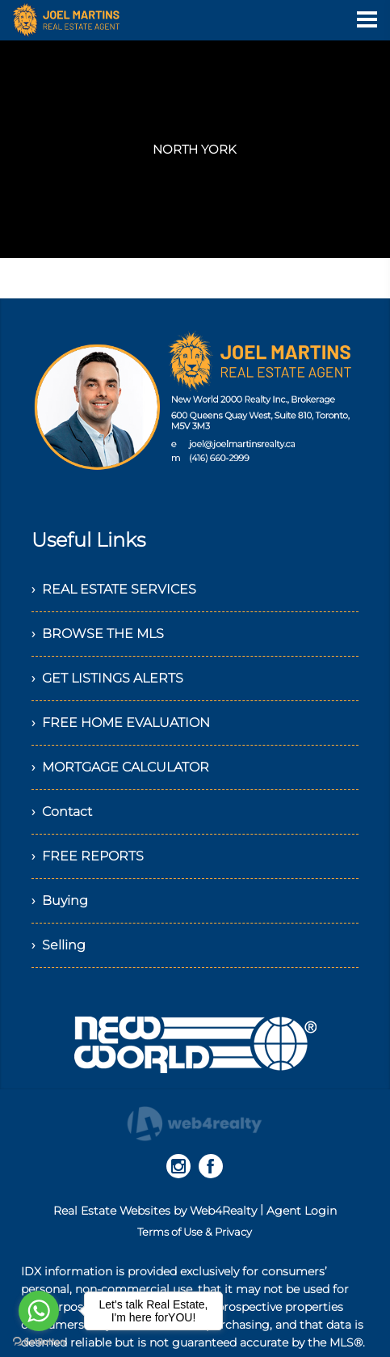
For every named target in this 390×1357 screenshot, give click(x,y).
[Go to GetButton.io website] (39, 1341)
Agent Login (301, 1210)
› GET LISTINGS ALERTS (107, 678)
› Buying (59, 900)
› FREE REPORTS (87, 856)
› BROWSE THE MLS (97, 633)
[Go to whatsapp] (39, 1311)
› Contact (61, 811)
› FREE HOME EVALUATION (120, 722)
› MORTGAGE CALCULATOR (120, 767)
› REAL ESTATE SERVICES (113, 589)
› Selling (58, 945)
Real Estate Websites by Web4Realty (155, 1210)
